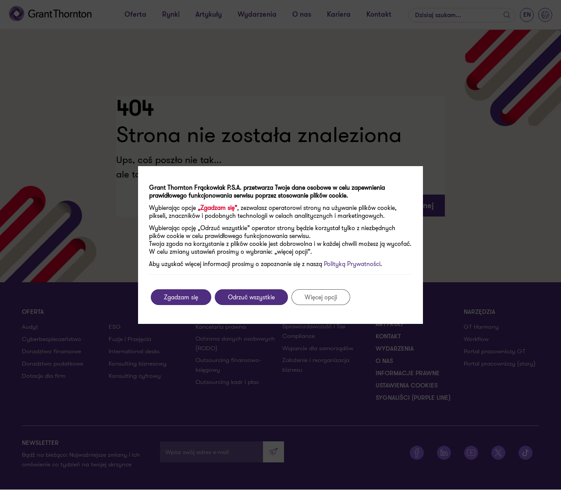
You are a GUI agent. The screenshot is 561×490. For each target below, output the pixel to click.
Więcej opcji (321, 297)
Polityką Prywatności (352, 263)
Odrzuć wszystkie (251, 297)
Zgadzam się (181, 297)
